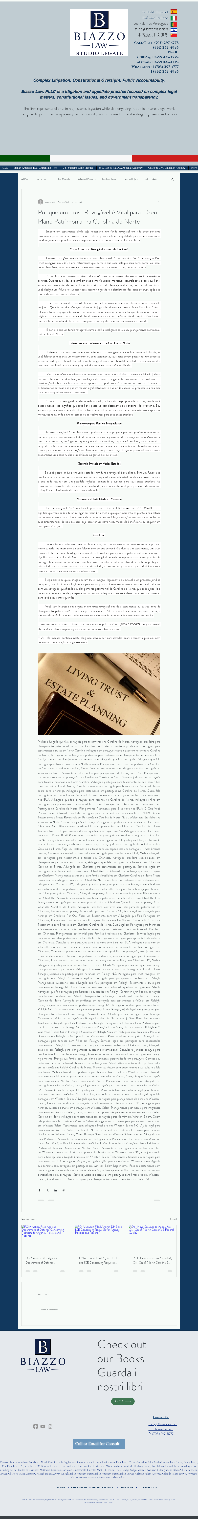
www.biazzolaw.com (161, 1429)
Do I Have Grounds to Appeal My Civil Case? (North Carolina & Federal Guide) (152, 1260)
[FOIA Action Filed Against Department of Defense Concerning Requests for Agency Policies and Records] (45, 1238)
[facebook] (35, 1426)
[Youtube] (43, 1426)
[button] (172, 179)
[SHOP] (123, 1401)
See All (173, 1219)
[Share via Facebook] (39, 1190)
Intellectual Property (86, 179)
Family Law (41, 179)
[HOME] (61, 1487)
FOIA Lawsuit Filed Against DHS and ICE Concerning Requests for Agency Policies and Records (98, 1260)
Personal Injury (131, 179)
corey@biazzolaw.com (163, 1424)
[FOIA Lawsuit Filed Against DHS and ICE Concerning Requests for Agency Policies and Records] (99, 1238)
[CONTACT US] (148, 1487)
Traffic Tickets (150, 179)
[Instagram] (50, 1426)
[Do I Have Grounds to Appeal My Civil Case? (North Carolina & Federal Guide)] (153, 1238)
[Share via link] (63, 1190)
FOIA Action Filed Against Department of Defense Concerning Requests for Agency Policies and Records (44, 1260)
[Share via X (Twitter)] (47, 1190)
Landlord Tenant (109, 179)
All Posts (25, 179)
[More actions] (158, 202)
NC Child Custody (61, 179)
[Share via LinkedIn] (55, 1190)
